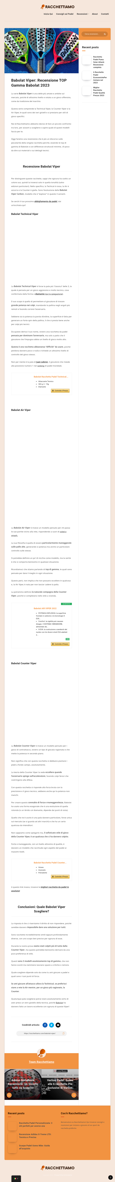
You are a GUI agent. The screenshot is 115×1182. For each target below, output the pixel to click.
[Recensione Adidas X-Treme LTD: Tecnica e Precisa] (12, 1137)
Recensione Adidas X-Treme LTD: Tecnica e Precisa (35, 1135)
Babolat (59, 1002)
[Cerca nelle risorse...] (94, 34)
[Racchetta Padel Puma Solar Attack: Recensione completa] (86, 60)
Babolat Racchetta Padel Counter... (50, 862)
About (95, 14)
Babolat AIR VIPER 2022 (45, 608)
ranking (40, 365)
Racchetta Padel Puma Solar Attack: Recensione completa (99, 62)
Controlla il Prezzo (61, 391)
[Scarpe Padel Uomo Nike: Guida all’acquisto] (12, 1148)
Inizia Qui (48, 14)
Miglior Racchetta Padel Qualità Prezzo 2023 (99, 91)
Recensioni (82, 14)
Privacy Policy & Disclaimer (63, 1175)
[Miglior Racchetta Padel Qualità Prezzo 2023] (86, 90)
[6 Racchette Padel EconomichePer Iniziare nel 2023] (86, 75)
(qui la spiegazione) (49, 294)
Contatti (105, 14)
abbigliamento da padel (45, 201)
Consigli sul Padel (64, 14)
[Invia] (105, 34)
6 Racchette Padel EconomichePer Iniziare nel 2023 (100, 77)
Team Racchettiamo (41, 1061)
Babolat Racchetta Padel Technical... (51, 377)
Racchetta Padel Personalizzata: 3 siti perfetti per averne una (35, 1124)
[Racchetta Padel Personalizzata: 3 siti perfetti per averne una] (12, 1126)
